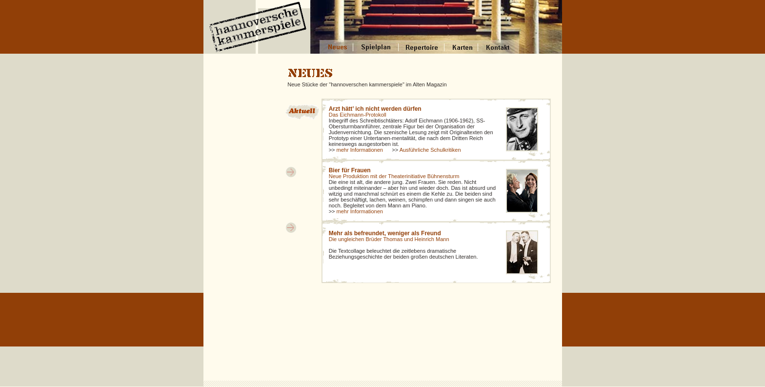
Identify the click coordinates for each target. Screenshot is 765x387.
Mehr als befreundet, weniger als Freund (385, 233)
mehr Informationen (360, 150)
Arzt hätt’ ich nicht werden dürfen (375, 108)
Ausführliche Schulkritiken (430, 150)
